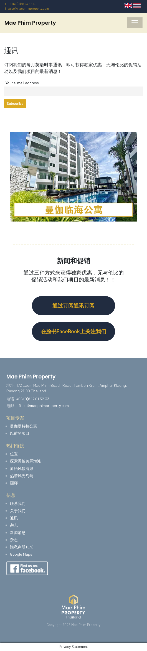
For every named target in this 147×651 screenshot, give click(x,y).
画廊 (14, 482)
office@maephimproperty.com (42, 405)
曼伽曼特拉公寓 (23, 426)
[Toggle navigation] (135, 22)
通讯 (14, 517)
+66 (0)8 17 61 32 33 (32, 398)
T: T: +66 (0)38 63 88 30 (20, 4)
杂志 (14, 525)
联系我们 (18, 503)
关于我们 (18, 510)
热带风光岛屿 (21, 475)
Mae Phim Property (30, 23)
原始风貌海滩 (21, 468)
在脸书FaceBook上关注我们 (73, 331)
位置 (14, 453)
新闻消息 (18, 532)
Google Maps (21, 554)
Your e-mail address (22, 82)
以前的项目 (19, 433)
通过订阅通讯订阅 (73, 305)
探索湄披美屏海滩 (25, 461)
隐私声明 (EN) (21, 547)
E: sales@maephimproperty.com (26, 8)
